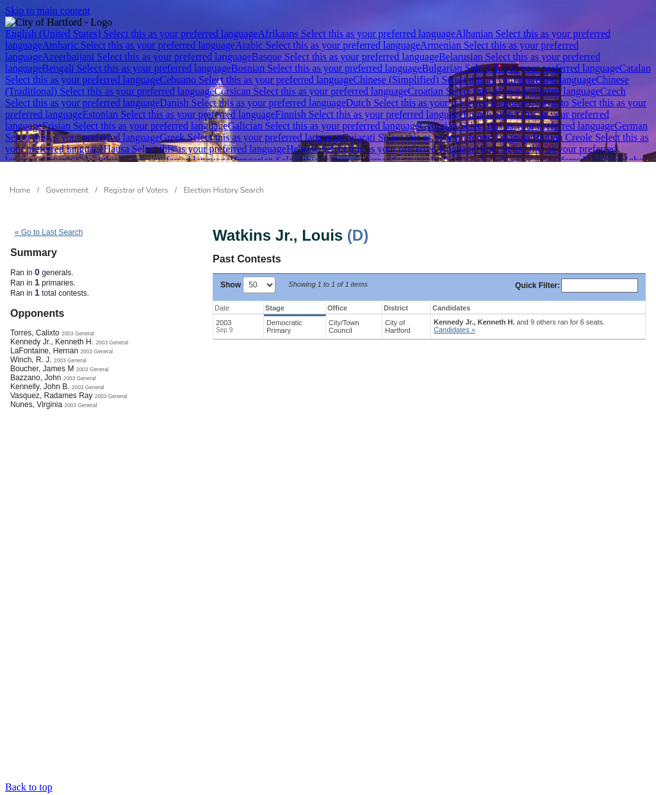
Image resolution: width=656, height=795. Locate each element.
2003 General (78, 333)
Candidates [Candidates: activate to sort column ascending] (451, 308)
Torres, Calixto (35, 332)
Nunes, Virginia (36, 404)
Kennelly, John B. (40, 386)
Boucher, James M (42, 368)
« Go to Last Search (49, 232)
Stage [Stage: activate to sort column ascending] (274, 308)
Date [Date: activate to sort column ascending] (222, 308)
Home (20, 190)
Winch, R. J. (31, 359)
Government (67, 190)
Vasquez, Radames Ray (51, 395)
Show (247, 285)
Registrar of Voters (136, 190)
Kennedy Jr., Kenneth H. (52, 341)
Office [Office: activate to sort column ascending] (337, 308)
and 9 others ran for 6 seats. (519, 325)
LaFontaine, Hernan (44, 350)
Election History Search (224, 190)
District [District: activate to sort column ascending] (396, 308)
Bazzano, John (35, 377)
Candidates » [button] (454, 329)
